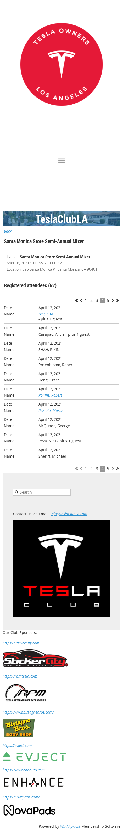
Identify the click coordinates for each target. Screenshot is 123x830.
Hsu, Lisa (45, 313)
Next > (113, 300)
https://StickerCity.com (21, 643)
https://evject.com (17, 745)
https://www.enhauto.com (24, 769)
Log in (115, 137)
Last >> (117, 300)
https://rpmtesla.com (20, 676)
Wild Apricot (70, 826)
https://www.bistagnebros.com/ (28, 712)
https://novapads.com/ (21, 797)
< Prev (81, 300)
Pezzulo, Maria (50, 410)
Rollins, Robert (50, 395)
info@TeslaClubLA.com (69, 513)
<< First (77, 300)
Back (8, 231)
